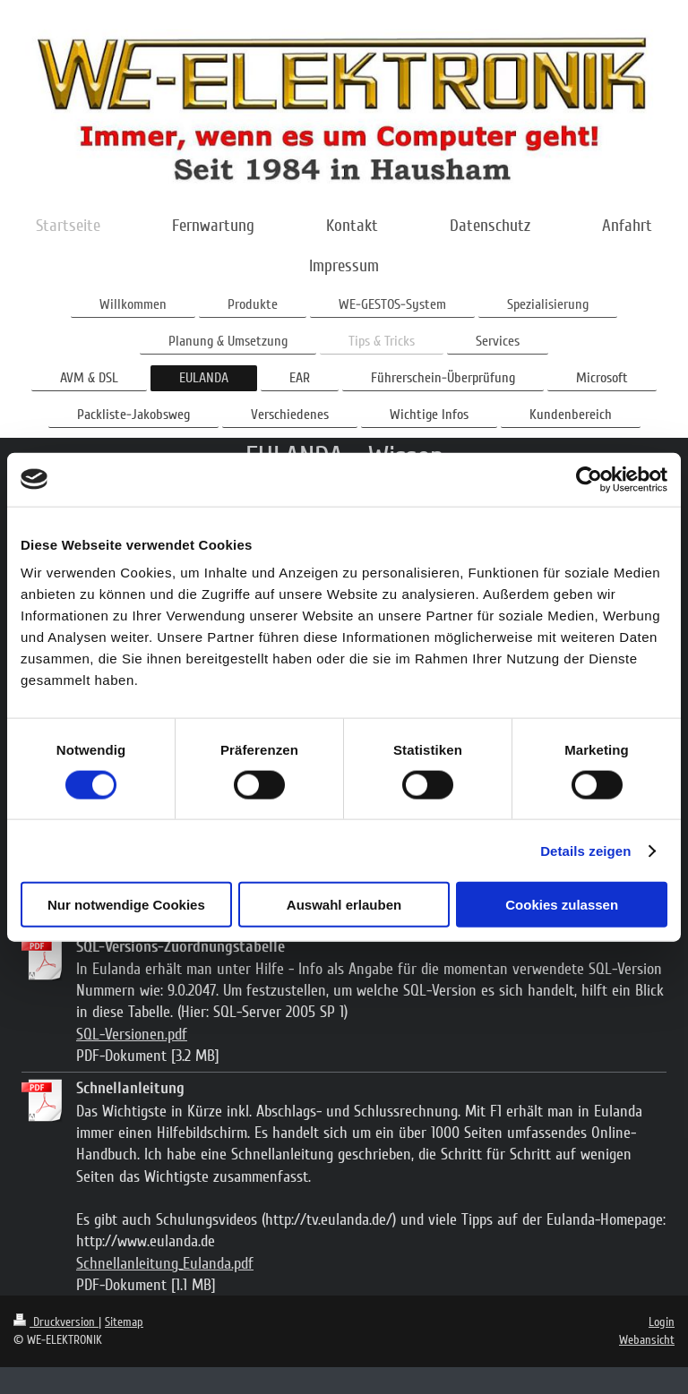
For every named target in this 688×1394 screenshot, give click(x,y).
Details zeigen (585, 850)
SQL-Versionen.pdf (131, 1034)
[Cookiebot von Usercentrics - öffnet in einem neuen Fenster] (589, 479)
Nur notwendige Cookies (126, 904)
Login (662, 1322)
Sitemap (124, 1322)
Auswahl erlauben (344, 904)
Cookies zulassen (561, 904)
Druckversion (56, 1322)
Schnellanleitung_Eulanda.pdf (165, 1263)
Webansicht (647, 1339)
